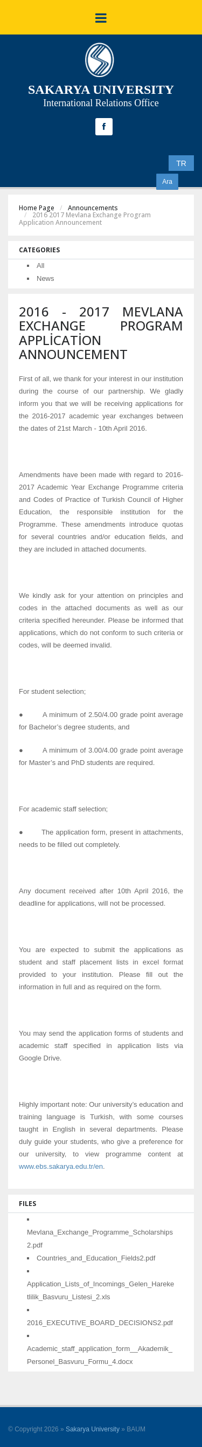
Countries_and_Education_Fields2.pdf (96, 1258)
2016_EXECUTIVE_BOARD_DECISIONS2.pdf (100, 1323)
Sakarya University (93, 1429)
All (40, 265)
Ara (167, 181)
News (45, 278)
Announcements (93, 207)
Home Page (36, 207)
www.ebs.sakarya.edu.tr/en (61, 1166)
